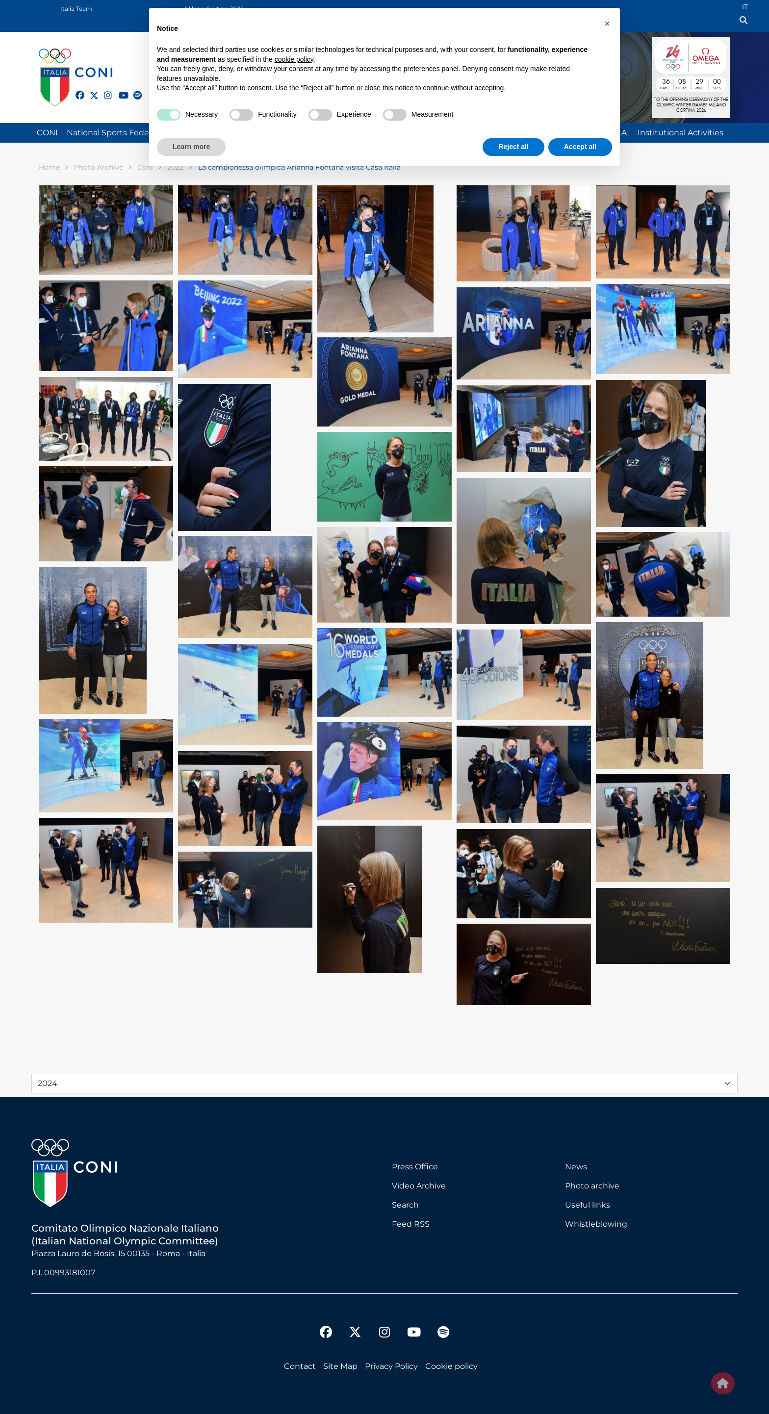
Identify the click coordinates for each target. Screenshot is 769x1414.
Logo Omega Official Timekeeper (708, 55)
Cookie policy (451, 1366)
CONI (47, 132)
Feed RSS (411, 1224)
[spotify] (133, 89)
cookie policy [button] (294, 59)
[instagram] (104, 89)
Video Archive (419, 1185)
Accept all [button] (580, 147)
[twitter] (89, 94)
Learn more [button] (191, 147)
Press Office (415, 1166)
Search (405, 1205)
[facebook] (75, 89)
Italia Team (76, 8)
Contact (300, 1366)
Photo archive (592, 1185)
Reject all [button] (513, 147)
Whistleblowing (596, 1224)
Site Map (340, 1366)
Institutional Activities (680, 132)
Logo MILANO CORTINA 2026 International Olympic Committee (669, 55)
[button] (607, 23)
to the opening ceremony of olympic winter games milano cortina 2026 (691, 105)
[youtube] (118, 89)
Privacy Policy (391, 1366)
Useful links (587, 1205)
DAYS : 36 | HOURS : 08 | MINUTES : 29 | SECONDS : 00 (691, 83)
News (576, 1166)
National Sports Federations (121, 132)
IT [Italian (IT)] (745, 6)
